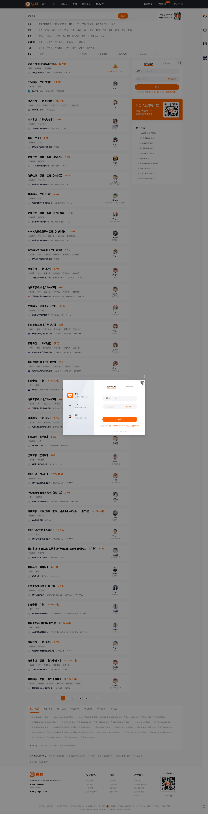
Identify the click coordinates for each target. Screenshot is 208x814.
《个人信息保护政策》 (133, 426)
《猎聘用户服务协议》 (116, 426)
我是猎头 (115, 431)
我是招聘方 (124, 431)
